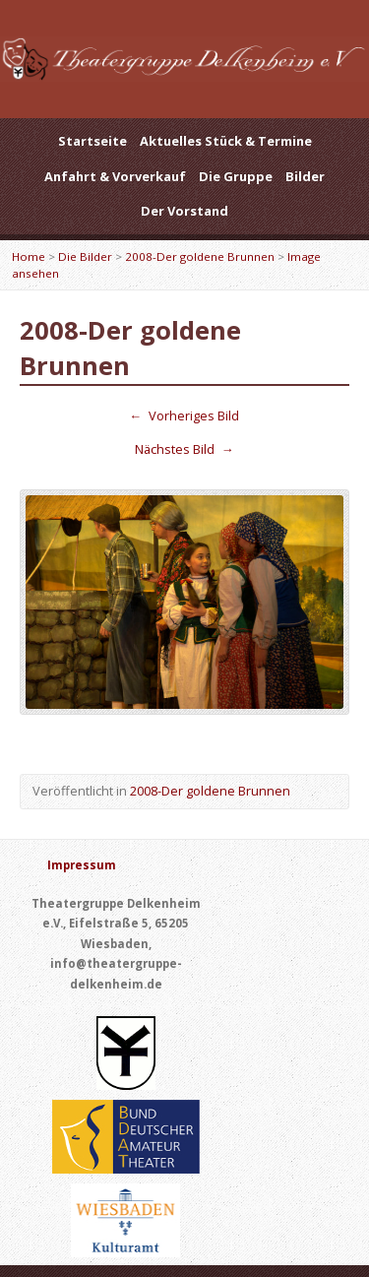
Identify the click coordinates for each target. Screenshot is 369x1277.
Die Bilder (85, 256)
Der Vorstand (184, 211)
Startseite (92, 141)
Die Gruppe (236, 176)
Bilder (305, 176)
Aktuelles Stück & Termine (226, 141)
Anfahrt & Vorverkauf (115, 176)
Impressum (81, 865)
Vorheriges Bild (185, 415)
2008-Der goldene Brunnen (200, 256)
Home (28, 256)
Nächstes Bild (184, 449)
